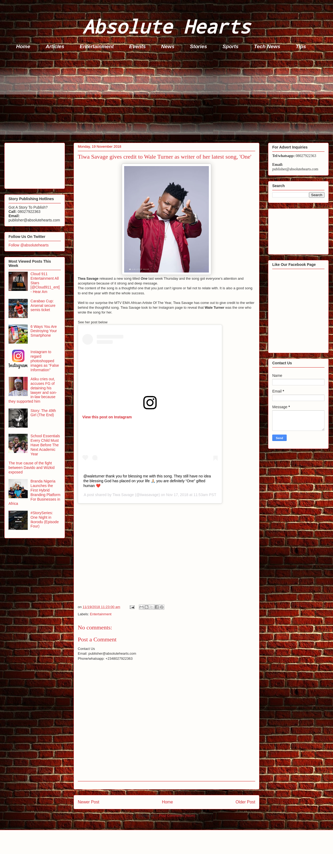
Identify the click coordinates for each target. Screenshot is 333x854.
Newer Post (88, 802)
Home (23, 46)
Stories (198, 46)
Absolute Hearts (166, 26)
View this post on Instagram (107, 417)
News (167, 46)
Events (137, 46)
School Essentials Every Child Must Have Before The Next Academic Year (45, 445)
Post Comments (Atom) (177, 816)
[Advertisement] (168, 97)
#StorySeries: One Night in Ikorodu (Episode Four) (45, 519)
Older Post (245, 802)
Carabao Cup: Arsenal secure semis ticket (43, 305)
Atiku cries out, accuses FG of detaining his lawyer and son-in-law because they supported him (33, 390)
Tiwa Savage (123, 495)
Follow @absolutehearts (28, 245)
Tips (301, 46)
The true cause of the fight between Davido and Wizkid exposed (32, 467)
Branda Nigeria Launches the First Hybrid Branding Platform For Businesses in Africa (34, 492)
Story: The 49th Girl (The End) (43, 413)
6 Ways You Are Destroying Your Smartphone (44, 331)
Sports (230, 46)
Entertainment (97, 46)
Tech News (267, 46)
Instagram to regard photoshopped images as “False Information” (45, 361)
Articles (55, 46)
